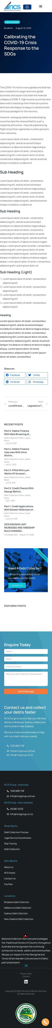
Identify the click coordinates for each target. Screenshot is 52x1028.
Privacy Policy (26, 973)
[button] (40, 6)
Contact (26, 976)
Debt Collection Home (14, 438)
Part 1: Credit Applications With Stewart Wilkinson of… (19, 508)
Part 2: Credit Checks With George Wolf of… (19, 490)
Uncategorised (10, 534)
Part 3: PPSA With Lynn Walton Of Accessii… (16, 472)
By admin (8, 28)
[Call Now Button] (45, 1022)
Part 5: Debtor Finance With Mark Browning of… (17, 432)
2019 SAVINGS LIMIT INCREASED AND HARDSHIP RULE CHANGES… (19, 527)
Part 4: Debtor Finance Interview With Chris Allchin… (16, 452)
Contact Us (17, 585)
